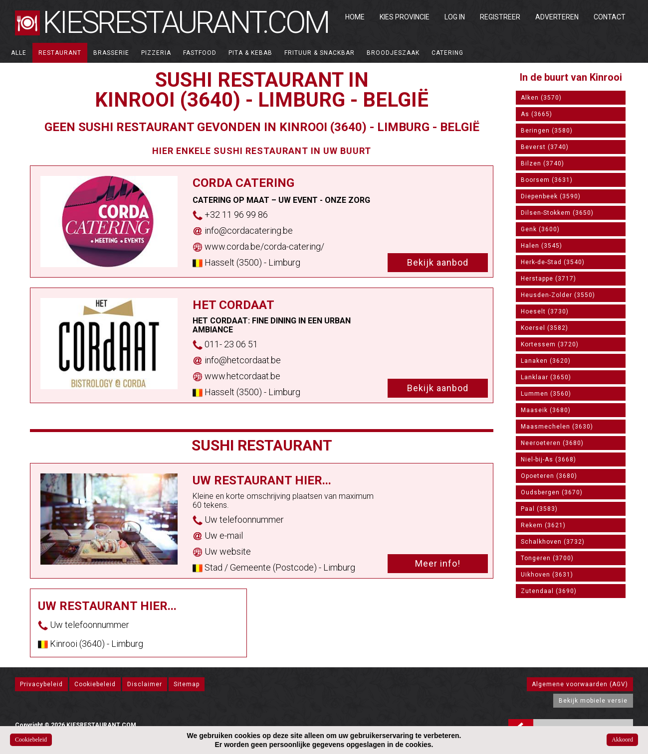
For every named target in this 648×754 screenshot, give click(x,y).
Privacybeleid (41, 684)
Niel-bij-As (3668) (548, 459)
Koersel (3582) (544, 327)
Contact (610, 17)
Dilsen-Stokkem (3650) (557, 212)
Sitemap (187, 684)
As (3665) (536, 114)
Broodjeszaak (393, 52)
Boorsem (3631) (547, 179)
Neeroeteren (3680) (552, 443)
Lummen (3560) (546, 393)
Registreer (500, 17)
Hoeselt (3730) (545, 311)
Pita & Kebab (250, 52)
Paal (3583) (539, 508)
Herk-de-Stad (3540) (553, 262)
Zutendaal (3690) (549, 591)
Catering (447, 52)
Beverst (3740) (545, 147)
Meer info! (437, 563)
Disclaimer (144, 684)
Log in (454, 17)
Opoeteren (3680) (549, 475)
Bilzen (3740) (542, 163)
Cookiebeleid (95, 684)
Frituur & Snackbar (319, 52)
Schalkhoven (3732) (553, 541)
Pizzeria (156, 52)
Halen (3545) (541, 245)
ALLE (18, 52)
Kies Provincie (405, 17)
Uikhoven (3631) (547, 574)
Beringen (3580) (547, 130)
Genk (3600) (540, 229)
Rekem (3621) (543, 525)
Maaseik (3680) (546, 410)
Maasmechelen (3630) (557, 426)
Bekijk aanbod (437, 262)
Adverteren (557, 17)
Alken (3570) (541, 97)
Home (355, 17)
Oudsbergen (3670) (552, 492)
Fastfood (199, 52)
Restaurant (59, 52)
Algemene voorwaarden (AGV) (580, 684)
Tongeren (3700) (547, 558)
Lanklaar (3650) (546, 377)
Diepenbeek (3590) (551, 196)
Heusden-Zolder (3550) (558, 295)
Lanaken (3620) (546, 360)
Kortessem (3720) (550, 344)
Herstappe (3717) (548, 278)
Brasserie (111, 52)
